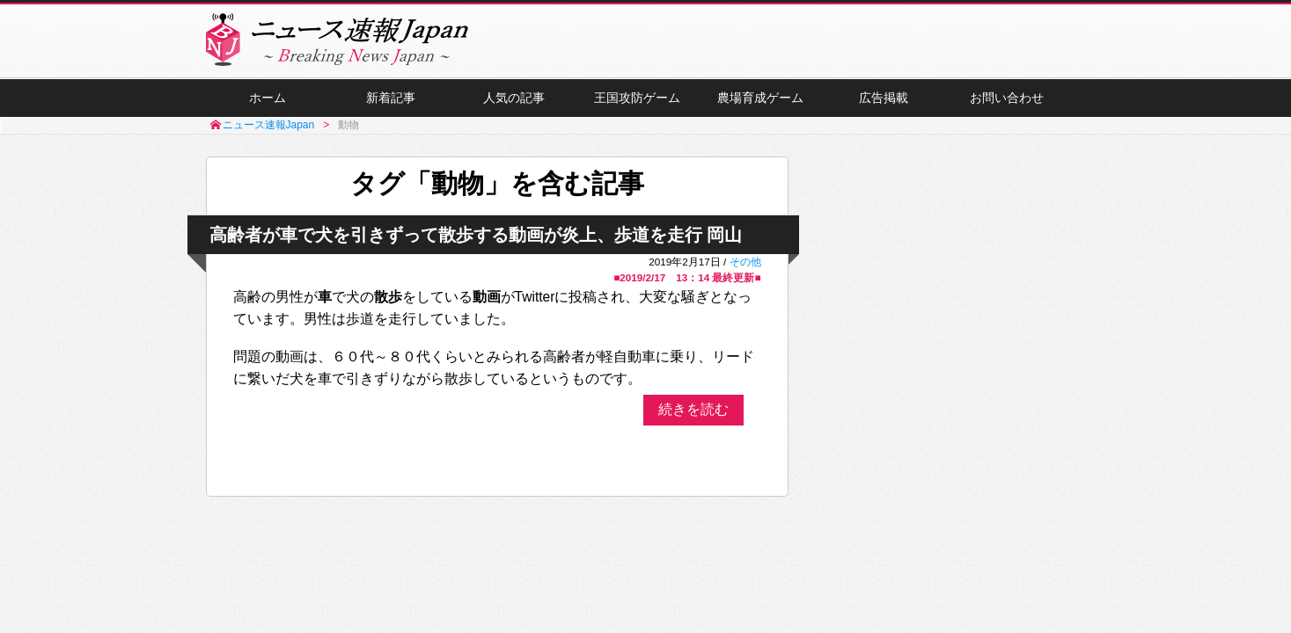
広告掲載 (883, 98)
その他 (745, 261)
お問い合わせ (1007, 98)
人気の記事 (514, 98)
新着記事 (390, 98)
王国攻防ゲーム (637, 98)
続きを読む (693, 409)
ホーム (267, 98)
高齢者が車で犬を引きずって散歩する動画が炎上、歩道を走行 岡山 (476, 234)
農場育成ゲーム (760, 98)
